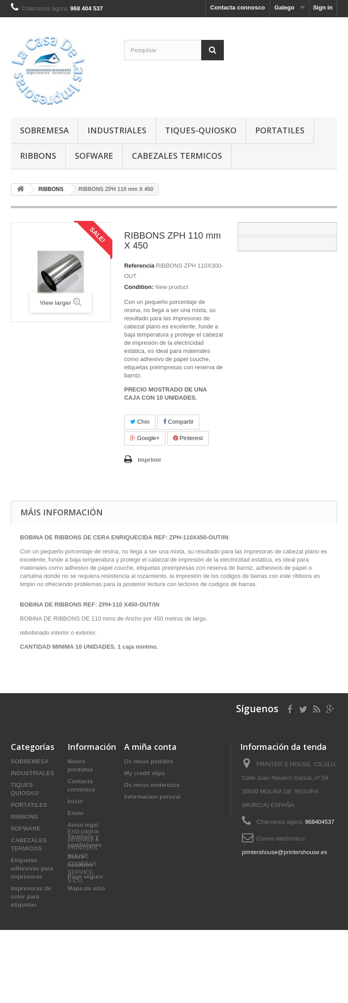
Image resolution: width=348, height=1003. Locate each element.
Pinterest (188, 438)
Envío (75, 813)
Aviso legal (83, 825)
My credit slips (144, 773)
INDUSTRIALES (116, 130)
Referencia (139, 265)
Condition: (139, 287)
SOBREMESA (44, 130)
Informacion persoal (152, 796)
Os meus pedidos (148, 761)
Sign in (323, 7)
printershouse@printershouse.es (284, 852)
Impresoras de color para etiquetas (31, 896)
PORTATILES (279, 130)
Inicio (75, 801)
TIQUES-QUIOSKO (201, 130)
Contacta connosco (237, 7)
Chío (140, 421)
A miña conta (150, 746)
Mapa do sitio (86, 888)
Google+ (145, 438)
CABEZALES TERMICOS (177, 155)
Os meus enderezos (152, 785)
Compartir (178, 421)
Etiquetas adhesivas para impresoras (32, 868)
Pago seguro (85, 876)
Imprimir (149, 459)
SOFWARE (94, 155)
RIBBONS (38, 155)
